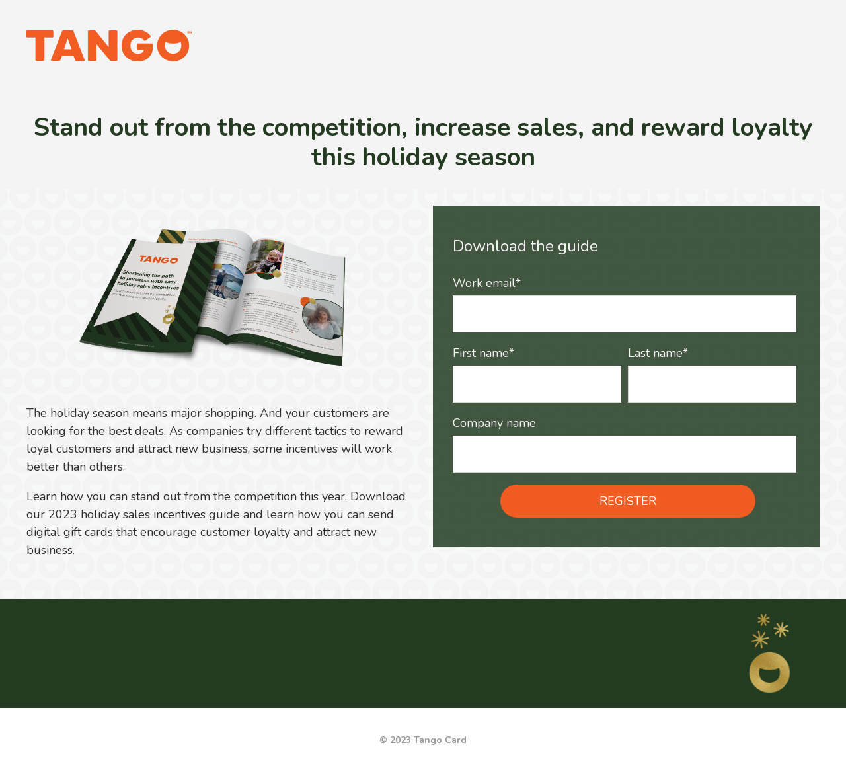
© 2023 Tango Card (423, 740)
